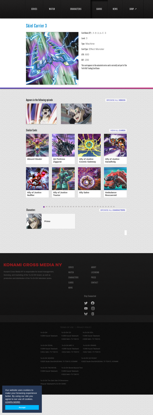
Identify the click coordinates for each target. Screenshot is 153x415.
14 (79, 227)
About (93, 287)
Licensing (95, 292)
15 (81, 227)
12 (73, 227)
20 (95, 227)
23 (103, 227)
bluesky (86, 334)
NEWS (70, 308)
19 (92, 227)
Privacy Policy (84, 348)
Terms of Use (67, 348)
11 (71, 227)
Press (93, 297)
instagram (93, 329)
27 (114, 227)
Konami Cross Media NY (33, 286)
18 (90, 227)
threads (93, 334)
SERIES (71, 287)
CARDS (71, 303)
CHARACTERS (73, 297)
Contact (94, 303)
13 (76, 227)
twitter (86, 323)
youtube (86, 329)
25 (108, 227)
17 (87, 227)
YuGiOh (13, 9)
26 (111, 227)
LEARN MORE (12, 402)
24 (106, 227)
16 (84, 227)
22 (100, 227)
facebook (93, 323)
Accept (22, 407)
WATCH (71, 292)
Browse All (116, 100)
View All (117, 151)
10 (68, 227)
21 (98, 227)
